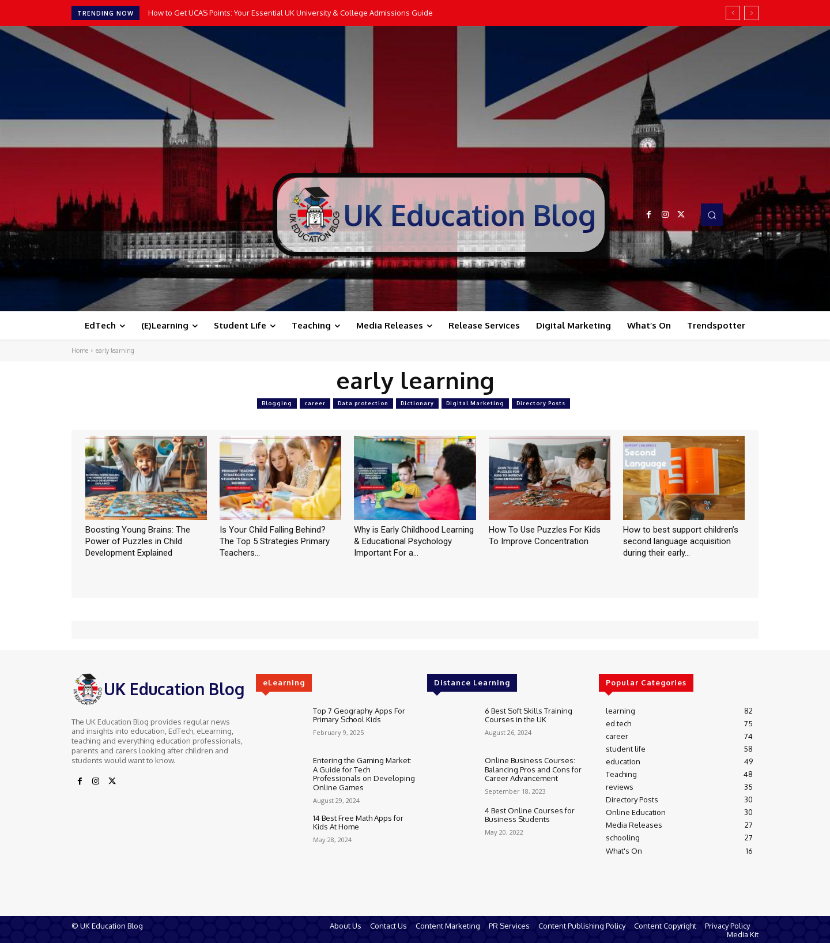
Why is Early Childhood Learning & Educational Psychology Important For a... (414, 541)
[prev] (733, 13)
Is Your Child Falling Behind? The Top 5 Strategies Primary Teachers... (275, 541)
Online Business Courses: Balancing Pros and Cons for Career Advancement (533, 769)
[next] (751, 13)
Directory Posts (541, 403)
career (315, 403)
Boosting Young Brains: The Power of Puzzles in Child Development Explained (137, 541)
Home (79, 350)
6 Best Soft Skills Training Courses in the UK (528, 715)
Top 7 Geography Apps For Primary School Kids (359, 715)
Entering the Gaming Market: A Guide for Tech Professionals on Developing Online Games (364, 774)
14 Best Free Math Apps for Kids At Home (358, 822)
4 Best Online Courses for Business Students (530, 815)
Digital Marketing (475, 403)
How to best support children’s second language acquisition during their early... (680, 541)
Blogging (277, 403)
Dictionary (417, 403)
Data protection (363, 403)
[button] (712, 214)
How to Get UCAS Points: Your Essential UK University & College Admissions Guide (290, 12)
